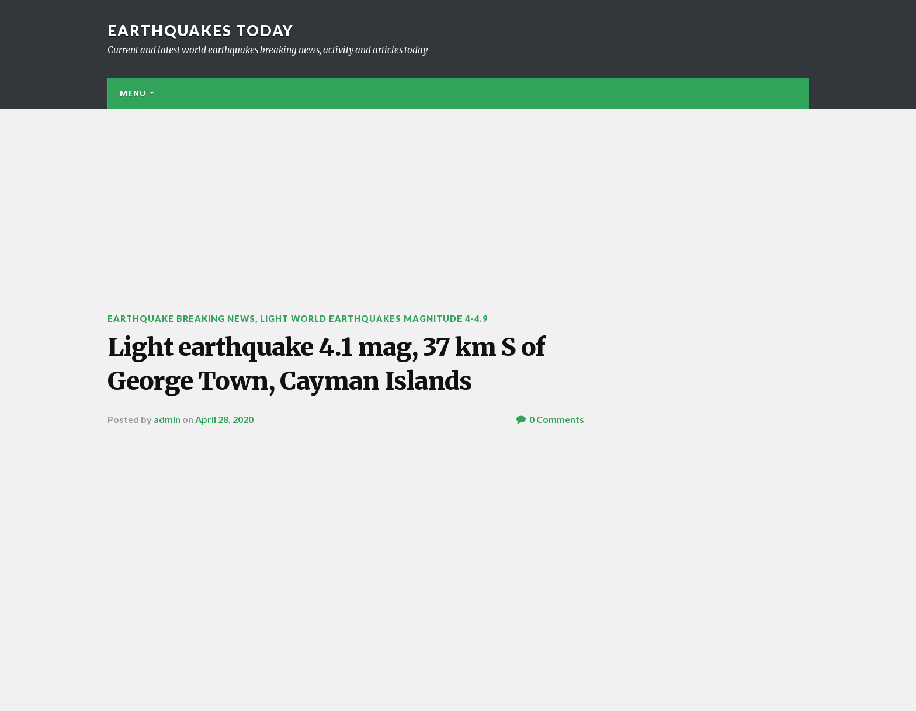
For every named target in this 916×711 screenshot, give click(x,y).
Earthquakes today (200, 30)
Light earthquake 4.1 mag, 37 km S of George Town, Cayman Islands (326, 363)
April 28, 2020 (224, 419)
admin (167, 419)
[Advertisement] (458, 197)
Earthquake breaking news (181, 319)
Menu (133, 93)
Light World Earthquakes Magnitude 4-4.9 (374, 319)
